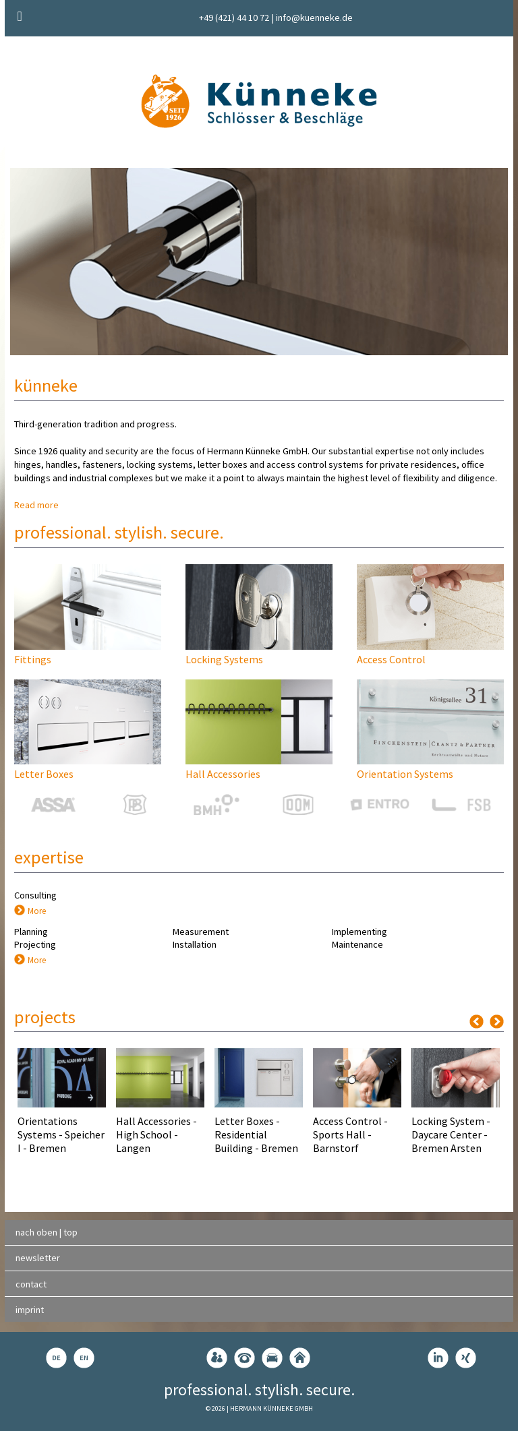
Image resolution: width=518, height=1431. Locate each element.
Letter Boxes (44, 774)
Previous (476, 1021)
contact (31, 1284)
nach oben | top (47, 1232)
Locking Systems (224, 659)
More (37, 910)
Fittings (32, 659)
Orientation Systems (405, 774)
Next (497, 1021)
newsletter (38, 1258)
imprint (30, 1310)
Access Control (391, 659)
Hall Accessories (222, 774)
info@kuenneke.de (314, 17)
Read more (36, 505)
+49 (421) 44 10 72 (234, 17)
